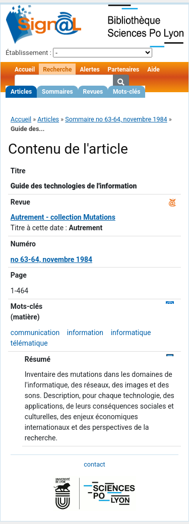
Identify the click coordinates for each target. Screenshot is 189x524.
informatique (131, 333)
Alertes (89, 69)
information (85, 333)
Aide (153, 69)
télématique (29, 343)
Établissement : (28, 52)
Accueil (25, 69)
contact (94, 464)
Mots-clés (126, 91)
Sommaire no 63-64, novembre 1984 (116, 119)
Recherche (57, 69)
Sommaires (57, 91)
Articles (21, 91)
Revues (93, 91)
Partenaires (124, 69)
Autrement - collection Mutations (63, 217)
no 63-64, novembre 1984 (51, 259)
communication (35, 333)
